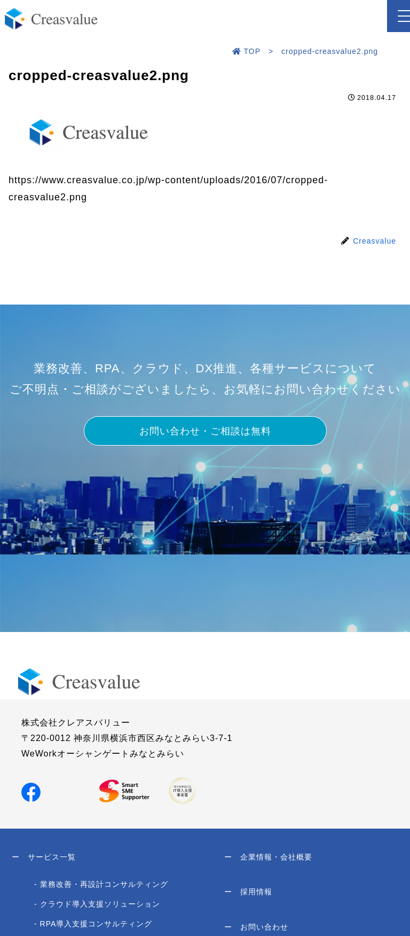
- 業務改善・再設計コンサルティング (101, 888)
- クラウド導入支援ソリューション (97, 907)
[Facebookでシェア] (31, 792)
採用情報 (248, 897)
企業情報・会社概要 (268, 859)
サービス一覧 (44, 859)
